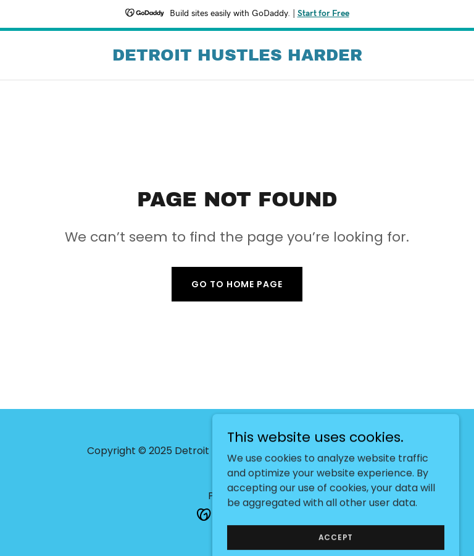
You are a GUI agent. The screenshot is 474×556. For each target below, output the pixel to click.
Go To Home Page (236, 284)
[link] (237, 57)
